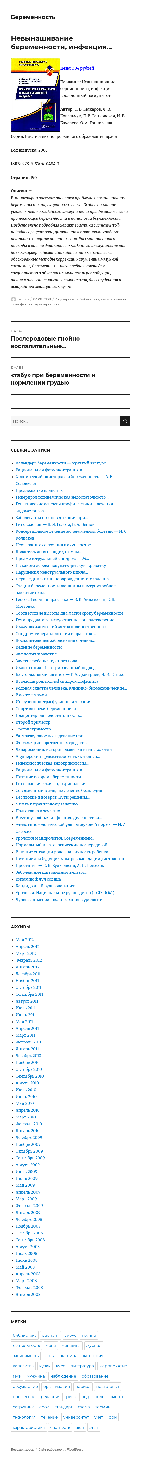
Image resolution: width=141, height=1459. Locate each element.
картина (69, 1356)
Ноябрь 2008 (28, 1226)
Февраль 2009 (29, 1205)
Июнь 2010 (26, 1096)
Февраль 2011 (28, 1042)
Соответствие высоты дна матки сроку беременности (69, 613)
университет (76, 1417)
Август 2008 (28, 1246)
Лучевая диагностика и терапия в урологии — (62, 899)
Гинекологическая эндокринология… (52, 763)
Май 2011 (24, 1021)
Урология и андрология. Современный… (55, 838)
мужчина (36, 1376)
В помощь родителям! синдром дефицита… (59, 681)
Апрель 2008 (28, 1273)
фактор (26, 304)
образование (95, 1376)
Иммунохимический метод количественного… (62, 626)
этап (93, 1427)
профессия (24, 1396)
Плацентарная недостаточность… (49, 715)
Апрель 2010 (28, 1110)
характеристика (46, 304)
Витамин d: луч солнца (38, 879)
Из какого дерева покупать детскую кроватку (61, 565)
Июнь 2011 (26, 1014)
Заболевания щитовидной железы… (51, 872)
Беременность (33, 17)
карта (49, 1356)
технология (24, 1417)
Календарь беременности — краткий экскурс (61, 463)
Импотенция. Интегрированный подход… (57, 667)
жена (51, 1345)
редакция (51, 1396)
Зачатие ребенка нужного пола (46, 660)
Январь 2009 (28, 1212)
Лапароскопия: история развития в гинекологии (64, 749)
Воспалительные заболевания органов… (55, 640)
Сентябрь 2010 (30, 1076)
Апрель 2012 (27, 946)
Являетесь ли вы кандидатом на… (49, 551)
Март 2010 (26, 1117)
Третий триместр (33, 729)
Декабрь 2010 (28, 1055)
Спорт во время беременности (46, 708)
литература (82, 1366)
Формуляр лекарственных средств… (51, 742)
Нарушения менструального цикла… (52, 572)
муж (17, 1376)
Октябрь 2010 (29, 1069)
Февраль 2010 (29, 1123)
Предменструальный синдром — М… (52, 558)
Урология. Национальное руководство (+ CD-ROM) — (68, 892)
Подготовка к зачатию (38, 810)
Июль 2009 (26, 1171)
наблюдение (63, 1376)
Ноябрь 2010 (28, 1062)
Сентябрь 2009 (30, 1158)
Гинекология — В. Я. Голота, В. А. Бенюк (55, 524)
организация (56, 1386)
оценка (120, 299)
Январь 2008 (28, 1294)
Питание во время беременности (48, 776)
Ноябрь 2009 (28, 1144)
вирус (70, 1335)
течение (49, 1417)
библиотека (89, 299)
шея (80, 1427)
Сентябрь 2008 (30, 1239)
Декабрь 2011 (28, 973)
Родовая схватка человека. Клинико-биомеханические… (71, 688)
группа (89, 1335)
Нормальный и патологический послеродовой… (63, 845)
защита (107, 299)
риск (71, 1396)
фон (113, 1417)
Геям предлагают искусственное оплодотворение (65, 619)
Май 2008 (25, 1267)
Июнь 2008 (27, 1260)
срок (44, 1407)
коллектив (23, 1366)
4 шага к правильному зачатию (47, 804)
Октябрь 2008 (29, 1233)
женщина (71, 1345)
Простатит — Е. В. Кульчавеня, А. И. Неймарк (60, 865)
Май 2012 (25, 939)
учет (98, 1417)
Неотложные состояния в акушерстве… (55, 544)
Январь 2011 (27, 1048)
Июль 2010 (26, 1089)
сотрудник (23, 1407)
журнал (94, 1345)
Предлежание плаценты (40, 490)
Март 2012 (26, 953)
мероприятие (113, 1366)
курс (60, 1366)
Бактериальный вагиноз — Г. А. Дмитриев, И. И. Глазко (70, 674)
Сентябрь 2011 (29, 994)
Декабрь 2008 (29, 1219)
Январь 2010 (28, 1130)
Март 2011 (25, 1035)
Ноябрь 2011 (27, 980)
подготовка (107, 1386)
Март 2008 (26, 1280)
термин (103, 1407)
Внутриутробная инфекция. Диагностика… (59, 817)
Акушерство (65, 299)
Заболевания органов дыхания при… (52, 517)
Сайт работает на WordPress (61, 1450)
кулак (44, 1366)
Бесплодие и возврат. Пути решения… (53, 797)
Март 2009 (26, 1198)
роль (15, 304)
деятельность (26, 1345)
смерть (117, 1396)
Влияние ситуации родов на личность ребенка (62, 851)
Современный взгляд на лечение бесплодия (59, 790)
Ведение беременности (39, 647)
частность (60, 1427)
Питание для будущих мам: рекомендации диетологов (70, 858)
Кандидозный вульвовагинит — (48, 885)
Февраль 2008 (29, 1287)
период (83, 1386)
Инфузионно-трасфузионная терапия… (55, 701)
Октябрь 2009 (29, 1151)
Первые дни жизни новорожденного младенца (62, 579)
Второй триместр (33, 722)
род (85, 1396)
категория (93, 1356)
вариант (50, 1335)
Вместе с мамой (31, 694)
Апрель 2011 (27, 1028)
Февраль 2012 (29, 960)
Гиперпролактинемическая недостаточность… (62, 497)
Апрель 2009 (28, 1192)
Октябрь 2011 (28, 987)
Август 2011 (27, 1001)
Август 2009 (28, 1164)
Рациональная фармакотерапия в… (50, 469)
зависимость (26, 1356)
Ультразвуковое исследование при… (51, 735)
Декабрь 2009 (29, 1137)
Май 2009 (25, 1185)
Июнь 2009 (27, 1178)
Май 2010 (25, 1103)
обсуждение (25, 1386)
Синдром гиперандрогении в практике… (56, 633)
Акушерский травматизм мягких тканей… (58, 756)
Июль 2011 (26, 1007)
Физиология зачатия (36, 654)
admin (23, 299)
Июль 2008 (26, 1253)
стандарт (64, 1407)
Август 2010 (27, 1082)
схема (84, 1407)
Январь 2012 (27, 967)
